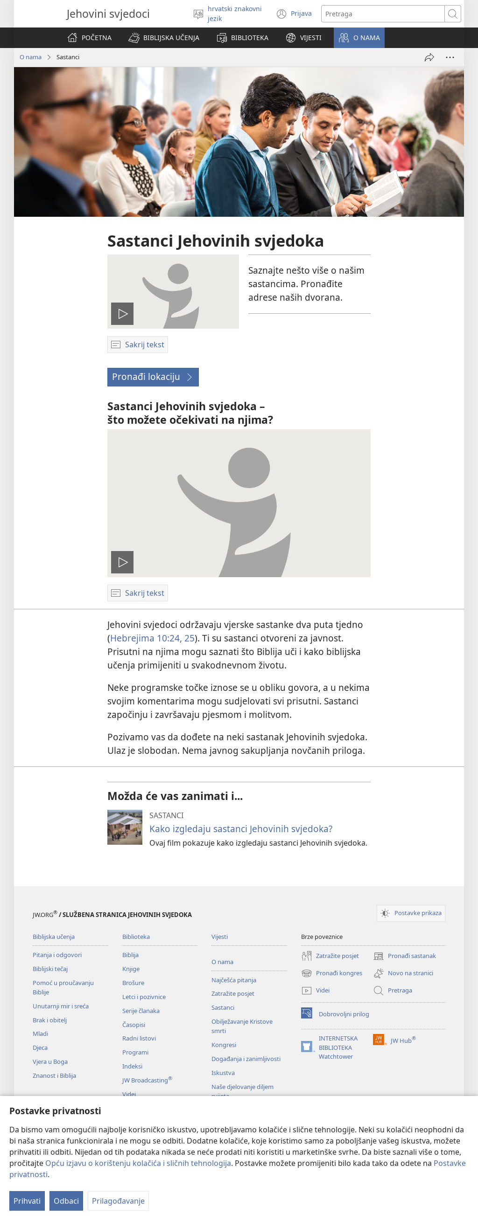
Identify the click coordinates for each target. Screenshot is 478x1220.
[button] (164, 38)
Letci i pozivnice (144, 997)
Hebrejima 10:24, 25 (152, 638)
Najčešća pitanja (233, 980)
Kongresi (223, 1045)
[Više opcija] (450, 57)
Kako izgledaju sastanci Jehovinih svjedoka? (240, 828)
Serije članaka (141, 1010)
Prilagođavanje (118, 1201)
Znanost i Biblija (54, 1075)
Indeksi (132, 1066)
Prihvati (27, 1201)
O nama (31, 57)
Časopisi (133, 1024)
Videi (129, 1094)
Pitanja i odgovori (57, 955)
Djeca (40, 1047)
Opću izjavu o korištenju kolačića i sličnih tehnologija (138, 1163)
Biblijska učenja (54, 936)
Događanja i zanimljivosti (246, 1059)
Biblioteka (136, 936)
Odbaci (66, 1201)
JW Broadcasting (147, 1080)
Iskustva (223, 1072)
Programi (135, 1052)
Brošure (133, 983)
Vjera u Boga (50, 1061)
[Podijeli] (429, 57)
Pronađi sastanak (404, 956)
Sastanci (222, 1007)
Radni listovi (139, 1038)
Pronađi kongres (331, 973)
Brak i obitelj (50, 1020)
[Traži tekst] (383, 13)
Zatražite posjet (232, 993)
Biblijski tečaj (50, 969)
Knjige (131, 969)
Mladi (40, 1033)
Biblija (130, 955)
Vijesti (219, 936)
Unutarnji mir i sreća (61, 1006)
